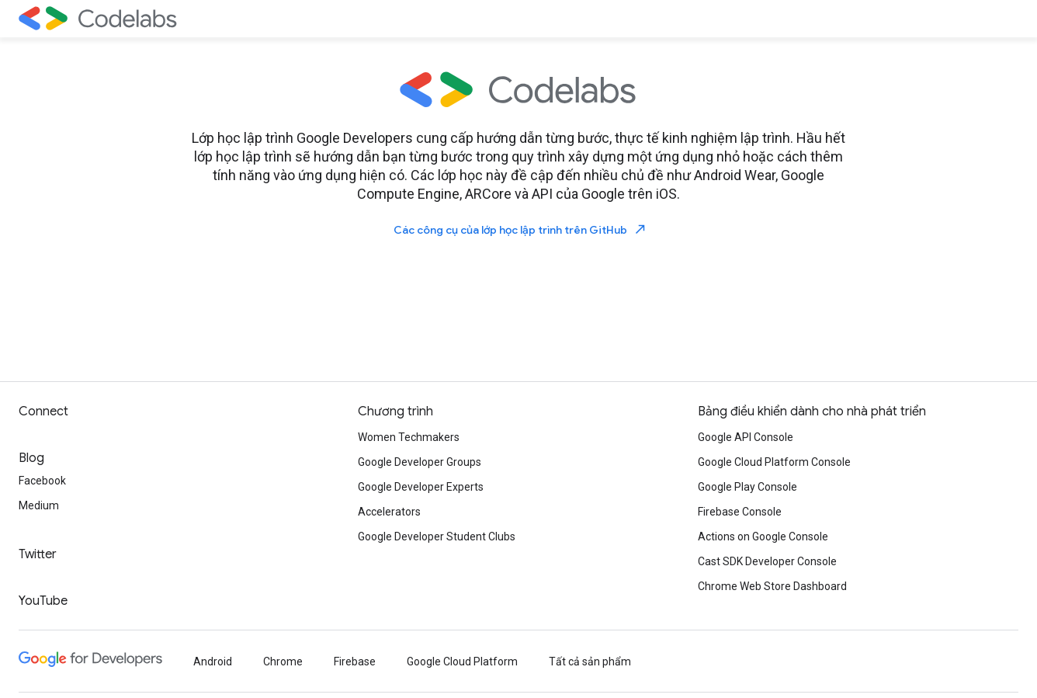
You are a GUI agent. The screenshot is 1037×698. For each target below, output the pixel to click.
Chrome (283, 661)
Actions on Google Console (763, 536)
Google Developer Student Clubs (436, 536)
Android (212, 661)
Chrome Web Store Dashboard (772, 586)
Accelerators (389, 511)
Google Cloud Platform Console (774, 462)
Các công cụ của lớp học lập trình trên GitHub (520, 229)
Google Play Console (747, 487)
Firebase (355, 661)
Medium (39, 505)
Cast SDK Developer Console (767, 561)
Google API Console (745, 437)
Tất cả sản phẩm (590, 661)
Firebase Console (740, 511)
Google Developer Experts (421, 487)
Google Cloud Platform (462, 661)
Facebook (42, 480)
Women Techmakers (409, 437)
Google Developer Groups (419, 462)
